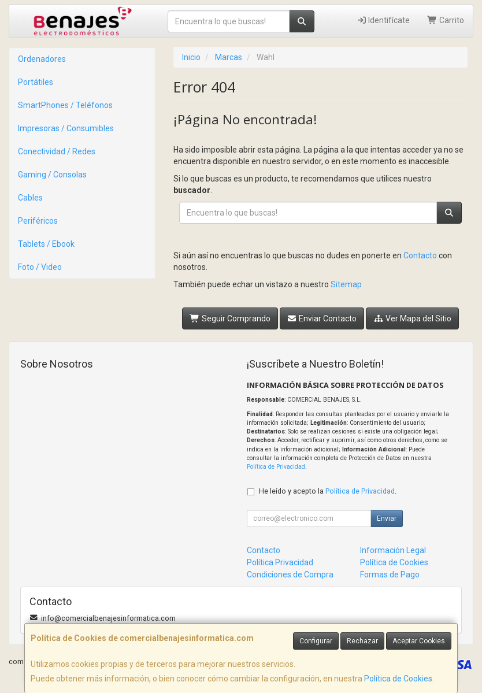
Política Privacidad (280, 562)
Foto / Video (40, 267)
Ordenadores (42, 59)
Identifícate (383, 20)
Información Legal (393, 550)
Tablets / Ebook (46, 244)
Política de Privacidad (276, 467)
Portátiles (35, 82)
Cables (30, 197)
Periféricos (38, 220)
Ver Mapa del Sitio (412, 318)
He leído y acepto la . (327, 491)
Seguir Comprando (230, 318)
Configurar (315, 641)
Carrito (445, 20)
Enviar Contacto (322, 318)
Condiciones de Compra (290, 574)
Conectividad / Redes (56, 151)
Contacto (420, 255)
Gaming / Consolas (52, 174)
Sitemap (346, 284)
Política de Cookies (398, 678)
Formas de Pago (390, 574)
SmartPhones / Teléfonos (65, 105)
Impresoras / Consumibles (66, 128)
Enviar (386, 518)
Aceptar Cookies (418, 641)
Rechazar (362, 641)
